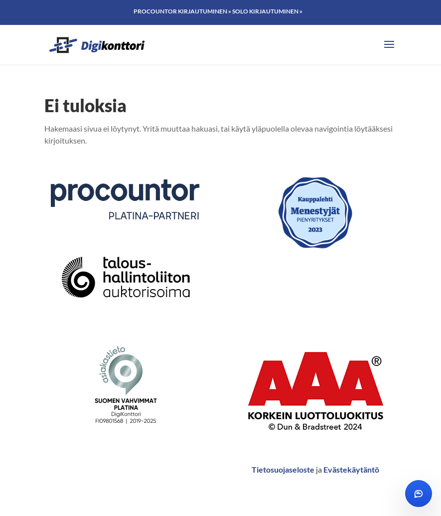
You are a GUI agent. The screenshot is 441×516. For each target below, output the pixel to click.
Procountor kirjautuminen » (182, 11)
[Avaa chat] (418, 493)
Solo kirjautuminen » (267, 11)
